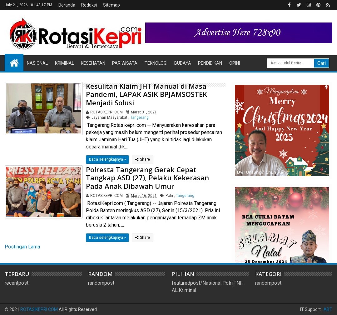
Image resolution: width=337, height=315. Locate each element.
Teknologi (156, 63)
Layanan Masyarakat (109, 117)
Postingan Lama (22, 247)
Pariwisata (124, 63)
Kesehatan (93, 63)
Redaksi (89, 5)
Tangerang (139, 117)
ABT (328, 309)
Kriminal (64, 63)
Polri (169, 195)
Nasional (37, 63)
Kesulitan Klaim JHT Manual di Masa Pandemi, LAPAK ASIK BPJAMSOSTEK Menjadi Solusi (146, 94)
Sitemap (111, 5)
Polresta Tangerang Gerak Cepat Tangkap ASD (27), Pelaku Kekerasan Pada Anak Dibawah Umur (147, 178)
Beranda (66, 5)
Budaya (182, 63)
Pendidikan (210, 63)
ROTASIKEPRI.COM (39, 309)
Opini (234, 63)
